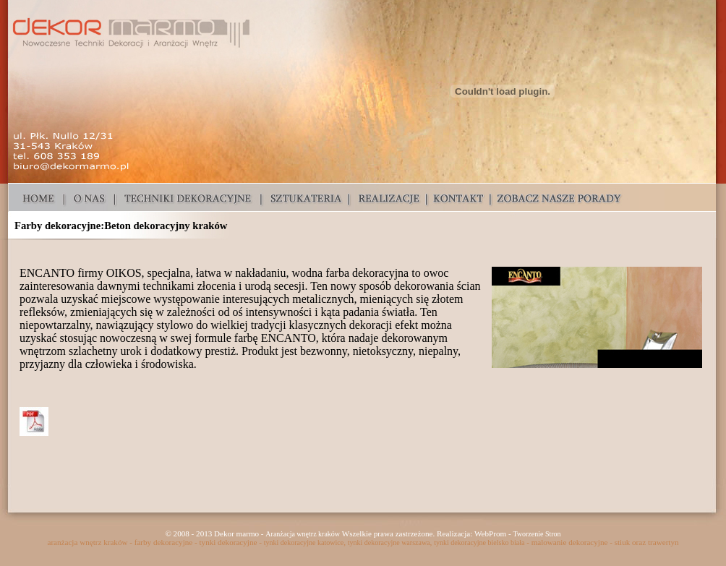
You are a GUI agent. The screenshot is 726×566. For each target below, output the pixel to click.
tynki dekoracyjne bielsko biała (479, 542)
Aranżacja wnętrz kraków (302, 534)
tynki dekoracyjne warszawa (389, 542)
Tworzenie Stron (536, 534)
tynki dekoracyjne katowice (304, 542)
